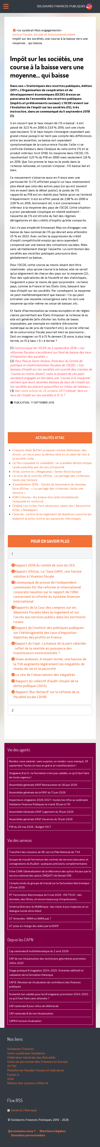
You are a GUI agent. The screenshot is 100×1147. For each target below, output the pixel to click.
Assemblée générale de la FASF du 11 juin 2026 (37, 792)
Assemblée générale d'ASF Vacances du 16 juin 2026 (41, 819)
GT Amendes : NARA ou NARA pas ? (30, 918)
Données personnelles (27, 1135)
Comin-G (13, 1074)
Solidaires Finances (20, 1049)
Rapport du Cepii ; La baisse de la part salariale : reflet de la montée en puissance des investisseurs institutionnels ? (49, 648)
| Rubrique (29, 1110)
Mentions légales (51, 1131)
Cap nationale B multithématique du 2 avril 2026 (39, 951)
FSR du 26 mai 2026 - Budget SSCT (30, 826)
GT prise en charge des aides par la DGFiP (34, 925)
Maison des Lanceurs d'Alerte (27, 1083)
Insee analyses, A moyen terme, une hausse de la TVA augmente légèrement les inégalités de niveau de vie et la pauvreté (49, 664)
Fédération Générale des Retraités (31, 1057)
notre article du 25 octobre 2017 (43, 390)
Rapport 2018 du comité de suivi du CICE (45, 565)
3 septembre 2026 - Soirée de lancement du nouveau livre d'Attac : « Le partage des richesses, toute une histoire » (49, 488)
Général (16, 1110)
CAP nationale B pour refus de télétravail (33, 1006)
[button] (50, 554)
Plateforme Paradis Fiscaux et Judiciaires (35, 1070)
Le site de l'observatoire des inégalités (45, 674)
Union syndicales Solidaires (26, 1053)
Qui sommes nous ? (22, 1131)
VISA (10, 1079)
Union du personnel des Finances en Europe (37, 1061)
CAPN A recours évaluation (25, 1020)
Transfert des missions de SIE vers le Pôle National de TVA (44, 852)
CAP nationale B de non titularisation (31, 1013)
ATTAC (12, 1066)
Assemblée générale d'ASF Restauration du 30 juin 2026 (43, 784)
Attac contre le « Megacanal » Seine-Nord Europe (46, 471)
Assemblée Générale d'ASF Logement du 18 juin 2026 (41, 811)
